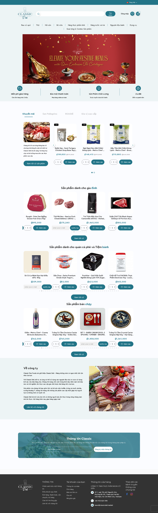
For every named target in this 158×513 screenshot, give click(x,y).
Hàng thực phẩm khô (76, 25)
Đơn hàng (70, 489)
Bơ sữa (59, 25)
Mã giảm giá (71, 498)
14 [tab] (66, 291)
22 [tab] (82, 291)
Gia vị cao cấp (88, 113)
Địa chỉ (69, 495)
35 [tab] (108, 291)
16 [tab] (70, 291)
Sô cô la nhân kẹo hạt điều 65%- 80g (64, 276)
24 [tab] (86, 291)
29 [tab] (96, 291)
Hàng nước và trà (98, 25)
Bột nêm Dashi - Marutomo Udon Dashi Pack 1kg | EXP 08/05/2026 (65, 149)
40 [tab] (118, 291)
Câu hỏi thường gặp (49, 500)
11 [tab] (60, 291)
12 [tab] (62, 291)
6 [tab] (82, 232)
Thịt (37, 25)
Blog (125, 3)
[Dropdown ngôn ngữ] (132, 2)
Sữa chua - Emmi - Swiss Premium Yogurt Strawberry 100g (36, 276)
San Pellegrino (50, 113)
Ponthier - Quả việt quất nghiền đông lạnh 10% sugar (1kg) (121, 276)
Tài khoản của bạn (76, 482)
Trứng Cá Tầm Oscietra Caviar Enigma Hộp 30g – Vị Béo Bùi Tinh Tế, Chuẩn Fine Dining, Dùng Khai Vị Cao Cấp (92, 334)
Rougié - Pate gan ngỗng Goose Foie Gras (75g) (64, 217)
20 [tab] (78, 291)
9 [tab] (56, 291)
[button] (36, 163)
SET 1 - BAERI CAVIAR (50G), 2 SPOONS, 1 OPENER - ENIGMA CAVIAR (121, 334)
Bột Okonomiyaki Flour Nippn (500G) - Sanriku (36, 217)
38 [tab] (114, 291)
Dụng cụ (133, 25)
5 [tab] (80, 232)
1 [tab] (72, 232)
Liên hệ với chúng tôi (49, 503)
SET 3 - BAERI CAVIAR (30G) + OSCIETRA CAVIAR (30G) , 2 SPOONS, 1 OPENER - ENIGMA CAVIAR (36, 334)
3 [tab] (76, 232)
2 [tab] (74, 232)
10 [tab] (58, 291)
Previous (26, 211)
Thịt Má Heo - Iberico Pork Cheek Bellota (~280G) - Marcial (93, 217)
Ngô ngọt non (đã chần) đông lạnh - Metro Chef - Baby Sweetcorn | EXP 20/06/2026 (121, 149)
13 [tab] (64, 291)
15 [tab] (68, 291)
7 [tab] (84, 232)
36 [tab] (110, 291)
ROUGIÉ (69, 113)
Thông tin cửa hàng (101, 482)
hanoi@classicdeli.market (104, 505)
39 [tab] (116, 291)
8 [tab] (86, 232)
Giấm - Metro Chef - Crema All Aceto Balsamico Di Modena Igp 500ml (64, 334)
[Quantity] (58, 162)
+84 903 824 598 (101, 501)
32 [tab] (102, 291)
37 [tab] (112, 291)
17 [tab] (72, 291)
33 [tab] (104, 291)
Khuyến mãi (29, 113)
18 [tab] (74, 291)
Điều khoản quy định (49, 492)
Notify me (46, 228)
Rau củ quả (26, 25)
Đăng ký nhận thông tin (103, 449)
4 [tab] (78, 232)
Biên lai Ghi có (72, 492)
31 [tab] (100, 291)
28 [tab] (94, 291)
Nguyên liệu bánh (117, 25)
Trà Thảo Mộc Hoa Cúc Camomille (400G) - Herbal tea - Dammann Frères (121, 217)
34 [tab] (106, 291)
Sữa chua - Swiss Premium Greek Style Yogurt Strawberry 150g (93, 276)
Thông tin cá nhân (73, 486)
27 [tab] (92, 291)
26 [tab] (90, 291)
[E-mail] (32, 228)
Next (132, 211)
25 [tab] (88, 291)
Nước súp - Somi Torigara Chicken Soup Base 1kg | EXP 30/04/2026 (93, 149)
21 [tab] (80, 291)
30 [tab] (98, 291)
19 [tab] (76, 291)
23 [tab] (84, 291)
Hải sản (48, 25)
